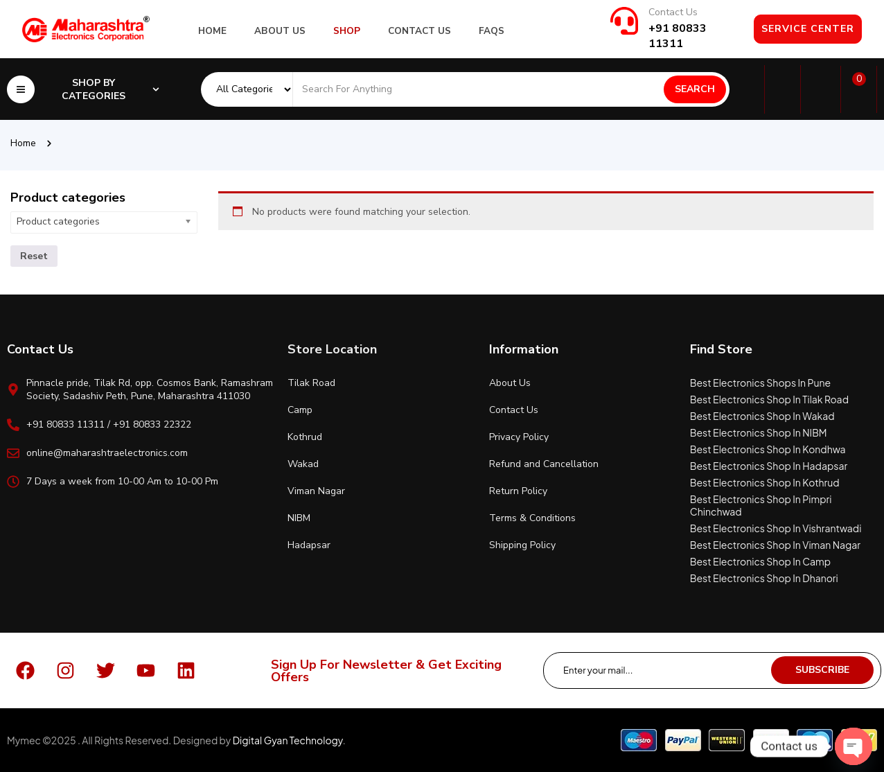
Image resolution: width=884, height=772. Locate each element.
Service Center (807, 28)
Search (695, 89)
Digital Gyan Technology (288, 740)
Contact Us (673, 12)
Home (23, 143)
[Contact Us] (624, 21)
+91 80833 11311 (677, 36)
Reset (34, 256)
